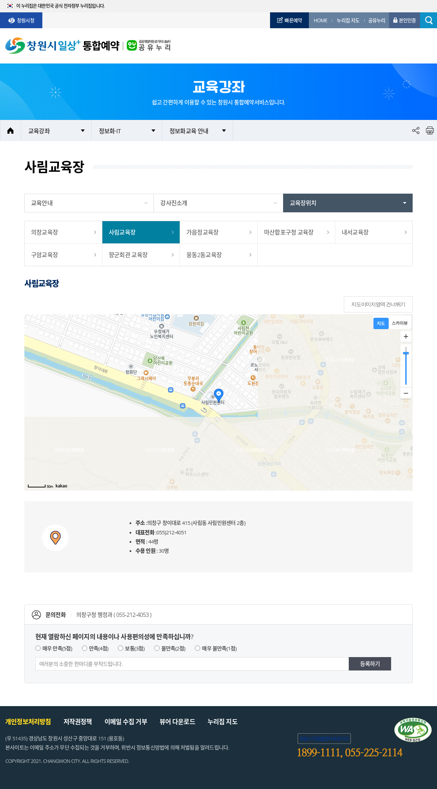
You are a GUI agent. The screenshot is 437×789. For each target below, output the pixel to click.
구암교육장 (44, 255)
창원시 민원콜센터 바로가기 (324, 738)
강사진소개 (173, 203)
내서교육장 (355, 232)
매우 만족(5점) (57, 648)
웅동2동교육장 (204, 255)
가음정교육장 (202, 232)
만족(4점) (98, 648)
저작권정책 (78, 721)
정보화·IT (110, 131)
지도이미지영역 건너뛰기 (378, 304)
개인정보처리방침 (28, 721)
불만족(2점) (173, 648)
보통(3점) (134, 648)
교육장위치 (303, 203)
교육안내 (42, 203)
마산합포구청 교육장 (288, 232)
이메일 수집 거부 (125, 721)
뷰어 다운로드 (177, 721)
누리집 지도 (223, 721)
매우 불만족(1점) (219, 648)
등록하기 (370, 664)
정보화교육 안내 (188, 131)
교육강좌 (39, 131)
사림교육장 (122, 232)
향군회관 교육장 (128, 255)
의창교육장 (44, 232)
